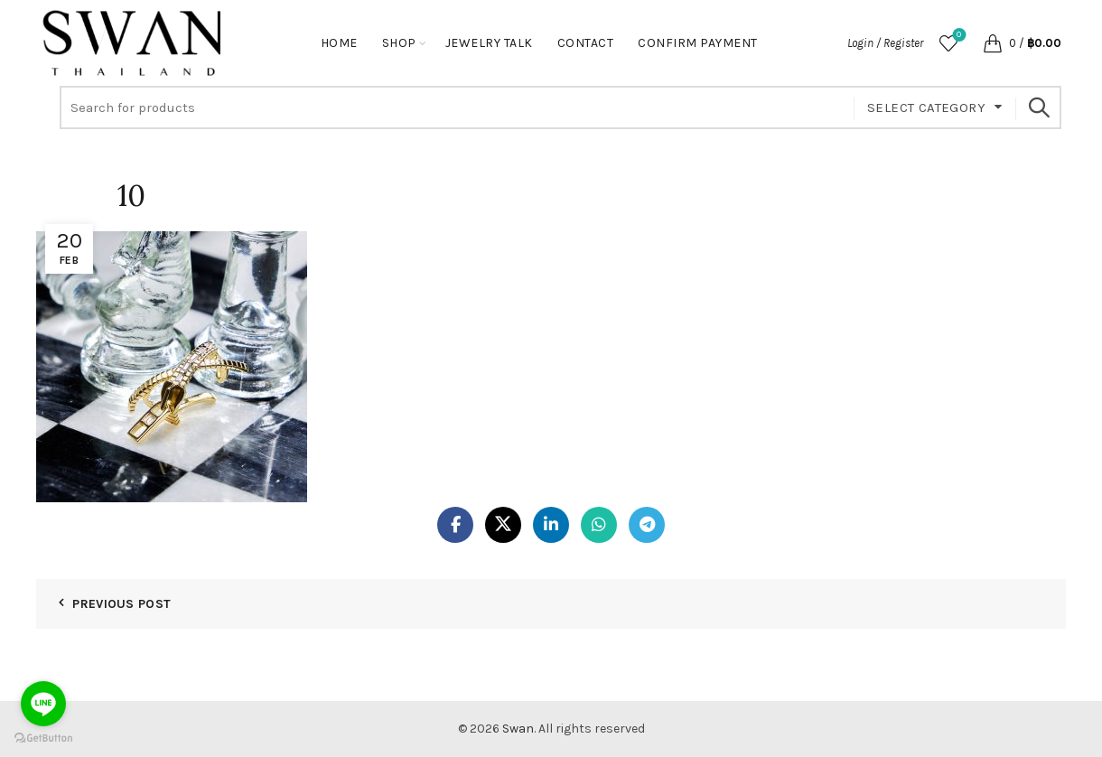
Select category (926, 107)
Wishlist (957, 36)
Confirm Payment (698, 43)
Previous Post (121, 604)
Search (1038, 107)
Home (339, 43)
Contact (585, 43)
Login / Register (885, 43)
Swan (518, 728)
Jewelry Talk (489, 43)
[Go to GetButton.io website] (43, 738)
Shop (399, 43)
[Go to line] (43, 703)
